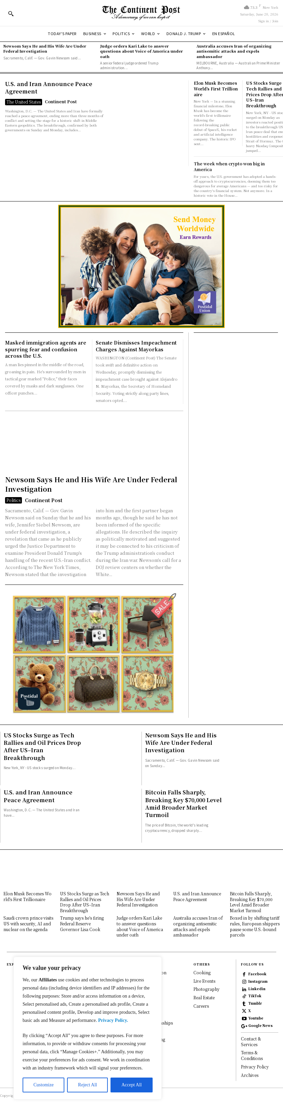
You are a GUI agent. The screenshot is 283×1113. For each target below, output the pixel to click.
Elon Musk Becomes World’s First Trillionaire (216, 88)
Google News (260, 1026)
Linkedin (256, 989)
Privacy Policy (255, 1067)
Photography (206, 989)
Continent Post (61, 101)
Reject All (87, 1084)
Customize (43, 1084)
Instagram (258, 981)
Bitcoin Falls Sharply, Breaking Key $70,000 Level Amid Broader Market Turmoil (183, 803)
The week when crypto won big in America (229, 166)
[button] (11, 13)
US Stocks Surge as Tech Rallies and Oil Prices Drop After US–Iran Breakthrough (42, 746)
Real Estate (204, 998)
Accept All (131, 1084)
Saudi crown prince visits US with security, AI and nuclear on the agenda (28, 923)
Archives (249, 1075)
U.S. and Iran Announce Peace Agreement (48, 87)
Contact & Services (251, 1041)
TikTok (254, 996)
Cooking (202, 972)
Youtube (255, 1018)
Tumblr (255, 1003)
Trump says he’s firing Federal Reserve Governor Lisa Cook (82, 923)
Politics (13, 500)
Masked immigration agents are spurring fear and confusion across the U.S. (45, 349)
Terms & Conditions (252, 1055)
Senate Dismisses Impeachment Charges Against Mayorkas (136, 346)
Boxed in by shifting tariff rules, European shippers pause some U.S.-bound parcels (255, 926)
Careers (201, 1006)
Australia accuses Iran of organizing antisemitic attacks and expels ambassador (234, 51)
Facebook (257, 974)
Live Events (204, 981)
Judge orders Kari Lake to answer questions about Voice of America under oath (141, 51)
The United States (23, 102)
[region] (87, 1028)
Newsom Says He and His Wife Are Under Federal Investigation (44, 48)
